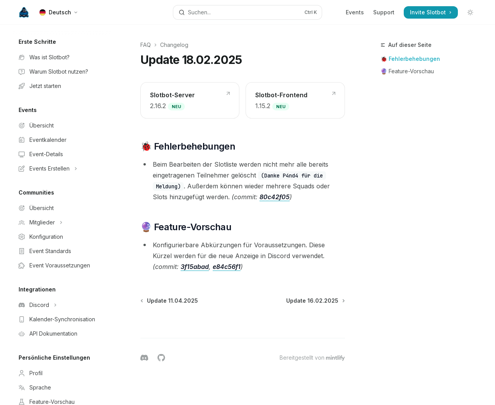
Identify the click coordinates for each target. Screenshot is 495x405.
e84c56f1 (227, 267)
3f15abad (195, 267)
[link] (189, 100)
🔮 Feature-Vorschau (407, 71)
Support (383, 12)
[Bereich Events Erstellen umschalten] (61, 169)
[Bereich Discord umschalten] (61, 305)
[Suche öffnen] (247, 12)
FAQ (145, 44)
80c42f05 (274, 197)
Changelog (174, 44)
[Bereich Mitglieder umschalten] (61, 222)
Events (355, 12)
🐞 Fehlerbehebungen (410, 58)
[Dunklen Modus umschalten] (470, 12)
